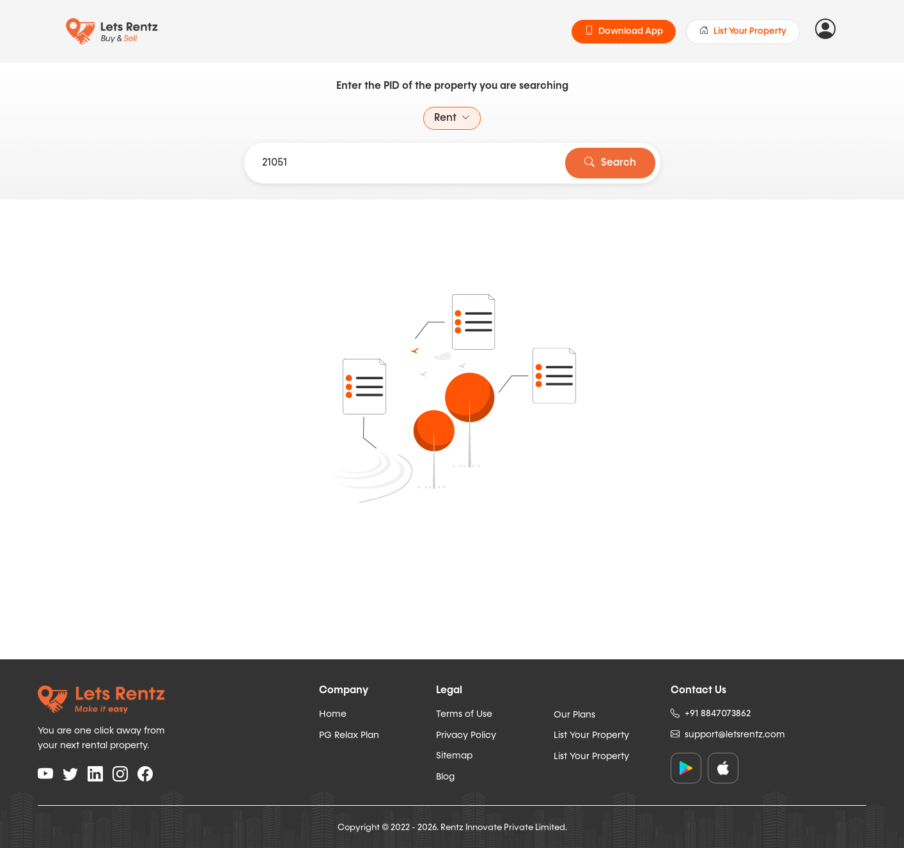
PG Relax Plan (349, 735)
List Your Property (742, 31)
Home (333, 714)
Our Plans (574, 715)
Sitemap (454, 755)
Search (610, 163)
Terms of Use (464, 714)
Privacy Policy (466, 735)
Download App (623, 31)
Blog (445, 777)
